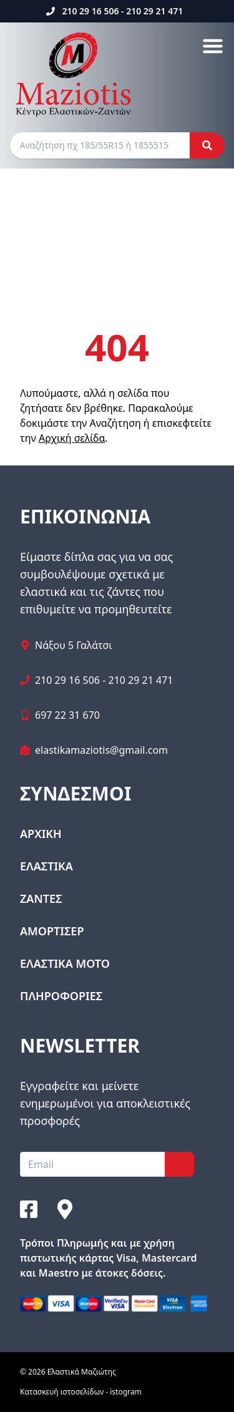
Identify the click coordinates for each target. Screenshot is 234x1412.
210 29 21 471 (154, 11)
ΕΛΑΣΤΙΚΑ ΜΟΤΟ (65, 963)
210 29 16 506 (90, 11)
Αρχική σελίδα (72, 438)
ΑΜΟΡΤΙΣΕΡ (52, 930)
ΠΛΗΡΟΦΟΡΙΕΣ (61, 995)
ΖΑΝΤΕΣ (41, 898)
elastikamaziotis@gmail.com (101, 750)
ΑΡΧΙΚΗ (41, 833)
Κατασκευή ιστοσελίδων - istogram (81, 1391)
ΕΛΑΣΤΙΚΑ (46, 866)
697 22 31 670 (67, 715)
